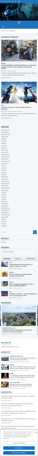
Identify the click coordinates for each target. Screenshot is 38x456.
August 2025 (4, 136)
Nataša (14, 71)
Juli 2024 (3, 165)
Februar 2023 (4, 203)
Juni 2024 (3, 168)
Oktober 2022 (5, 212)
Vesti (2, 105)
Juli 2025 (3, 139)
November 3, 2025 (8, 334)
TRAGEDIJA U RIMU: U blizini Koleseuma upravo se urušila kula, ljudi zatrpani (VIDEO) (17, 330)
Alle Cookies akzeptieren (19, 453)
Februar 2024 (4, 177)
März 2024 (4, 174)
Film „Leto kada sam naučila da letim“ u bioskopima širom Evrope (20, 275)
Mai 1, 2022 (13, 278)
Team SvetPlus (17, 111)
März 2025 (4, 148)
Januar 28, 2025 (6, 71)
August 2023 (4, 190)
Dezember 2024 (5, 154)
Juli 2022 (3, 219)
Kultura (11, 272)
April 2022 (3, 226)
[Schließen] (35, 433)
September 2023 (5, 188)
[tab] (6, 258)
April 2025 (3, 145)
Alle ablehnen (19, 448)
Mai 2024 (3, 170)
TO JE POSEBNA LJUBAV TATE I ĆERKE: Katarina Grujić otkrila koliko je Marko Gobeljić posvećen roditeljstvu (22, 377)
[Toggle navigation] (19, 22)
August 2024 (4, 163)
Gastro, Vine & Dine (15, 382)
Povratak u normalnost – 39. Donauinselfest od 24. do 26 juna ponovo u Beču (23, 294)
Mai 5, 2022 (13, 298)
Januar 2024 (4, 179)
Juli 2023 (3, 192)
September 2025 (5, 134)
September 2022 (5, 214)
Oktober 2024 (5, 159)
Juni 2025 (3, 141)
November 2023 (5, 183)
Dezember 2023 (5, 181)
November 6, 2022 (7, 111)
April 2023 (3, 199)
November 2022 (5, 210)
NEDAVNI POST (5, 352)
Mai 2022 (3, 223)
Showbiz (3, 63)
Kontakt (3, 242)
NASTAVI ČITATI (6, 78)
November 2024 (5, 156)
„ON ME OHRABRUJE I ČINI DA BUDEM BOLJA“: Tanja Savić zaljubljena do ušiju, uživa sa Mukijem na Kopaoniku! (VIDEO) (18, 67)
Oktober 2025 (5, 132)
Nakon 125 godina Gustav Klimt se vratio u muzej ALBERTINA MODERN (21, 285)
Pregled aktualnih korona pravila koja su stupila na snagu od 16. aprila (21, 265)
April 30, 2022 (13, 268)
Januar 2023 (4, 206)
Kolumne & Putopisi (7, 328)
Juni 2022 (3, 221)
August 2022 (4, 217)
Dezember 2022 (5, 208)
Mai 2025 (3, 143)
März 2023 (4, 201)
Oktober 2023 (5, 185)
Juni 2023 (3, 194)
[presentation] (33, 303)
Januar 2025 (4, 152)
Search (35, 232)
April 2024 (4, 172)
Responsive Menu (19, 1)
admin (20, 268)
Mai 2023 (3, 197)
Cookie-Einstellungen (19, 443)
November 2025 (5, 130)
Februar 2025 (4, 150)
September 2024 (5, 161)
